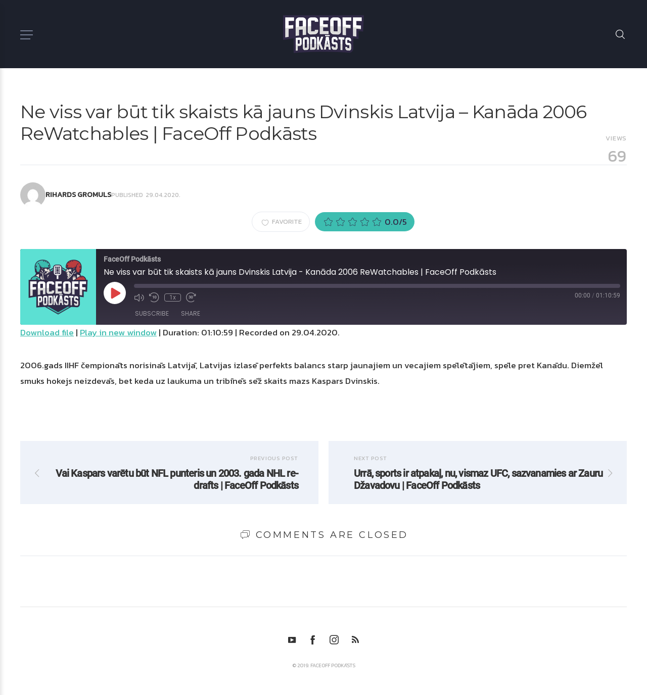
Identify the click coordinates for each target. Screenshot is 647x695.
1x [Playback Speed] (172, 297)
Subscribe (152, 313)
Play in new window (118, 332)
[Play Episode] (115, 293)
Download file (47, 332)
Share (190, 313)
